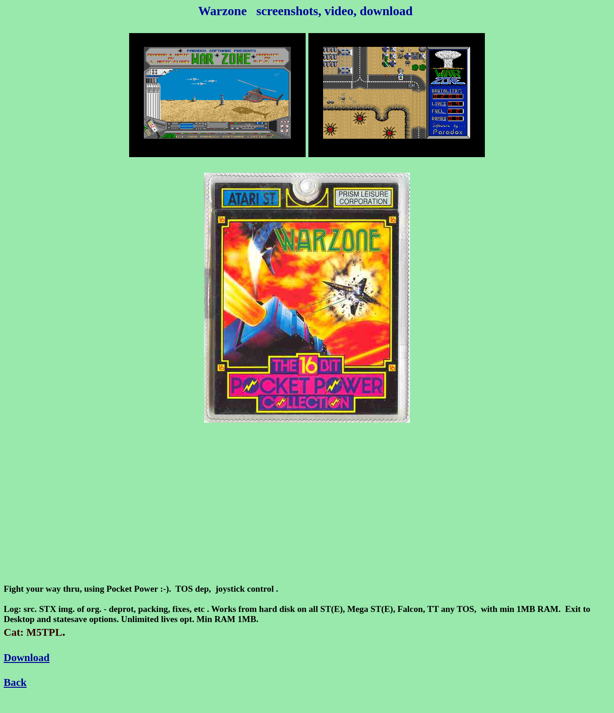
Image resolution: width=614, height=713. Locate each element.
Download (27, 657)
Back (15, 682)
